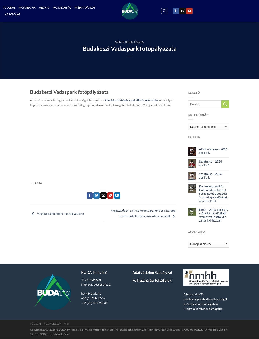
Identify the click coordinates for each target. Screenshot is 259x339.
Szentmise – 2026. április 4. (210, 163)
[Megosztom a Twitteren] (96, 195)
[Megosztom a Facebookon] (90, 195)
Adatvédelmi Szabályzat (152, 272)
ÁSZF (66, 323)
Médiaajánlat (85, 7)
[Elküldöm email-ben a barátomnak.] (103, 195)
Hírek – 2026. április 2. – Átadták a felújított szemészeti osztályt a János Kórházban (213, 215)
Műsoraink (27, 7)
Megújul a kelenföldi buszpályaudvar (57, 213)
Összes (139, 42)
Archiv (44, 7)
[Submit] (225, 104)
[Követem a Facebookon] (176, 11)
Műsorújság (62, 7)
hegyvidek (43, 174)
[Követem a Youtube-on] (189, 11)
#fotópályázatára (147, 100)
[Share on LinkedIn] (117, 195)
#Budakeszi (112, 100)
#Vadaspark (128, 100)
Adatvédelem (52, 323)
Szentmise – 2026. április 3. (210, 175)
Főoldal (9, 7)
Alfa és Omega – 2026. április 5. (213, 150)
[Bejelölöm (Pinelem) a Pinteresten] (110, 195)
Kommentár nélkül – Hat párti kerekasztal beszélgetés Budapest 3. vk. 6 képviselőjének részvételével (213, 193)
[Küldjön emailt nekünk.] (182, 11)
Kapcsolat (12, 14)
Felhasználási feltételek (152, 280)
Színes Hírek (124, 42)
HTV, (33, 174)
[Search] (164, 11)
